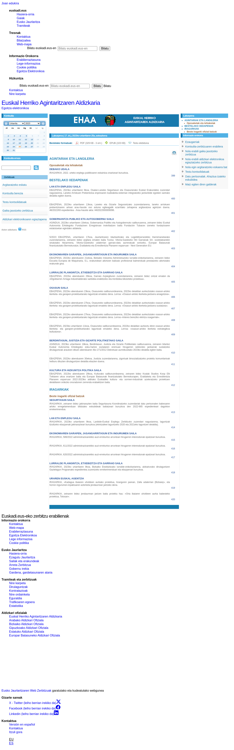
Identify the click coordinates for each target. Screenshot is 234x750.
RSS (22, 230)
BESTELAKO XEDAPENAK (198, 126)
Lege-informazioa (28, 63)
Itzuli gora (15, 732)
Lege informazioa (20, 539)
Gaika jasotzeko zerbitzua (17, 210)
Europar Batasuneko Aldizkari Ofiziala (34, 635)
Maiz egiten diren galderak (200, 184)
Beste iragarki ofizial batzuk (202, 131)
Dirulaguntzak (18, 587)
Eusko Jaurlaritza (28, 22)
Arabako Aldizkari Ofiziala (26, 620)
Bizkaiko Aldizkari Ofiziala (26, 624)
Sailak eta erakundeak (24, 561)
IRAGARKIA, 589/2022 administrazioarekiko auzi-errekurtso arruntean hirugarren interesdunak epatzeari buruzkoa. (107, 437)
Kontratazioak (18, 590)
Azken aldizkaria (9, 230)
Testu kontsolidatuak (14, 202)
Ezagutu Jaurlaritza (22, 557)
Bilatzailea (24, 40)
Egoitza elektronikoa (15, 108)
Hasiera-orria (25, 14)
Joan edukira (10, 3)
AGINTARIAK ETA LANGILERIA (201, 120)
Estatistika (16, 605)
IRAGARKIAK (191, 129)
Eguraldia (15, 598)
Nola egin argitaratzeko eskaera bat (206, 167)
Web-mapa (24, 44)
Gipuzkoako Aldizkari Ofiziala (28, 627)
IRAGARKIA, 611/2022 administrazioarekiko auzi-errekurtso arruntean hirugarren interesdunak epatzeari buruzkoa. (107, 445)
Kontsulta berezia (12, 193)
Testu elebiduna (141, 143)
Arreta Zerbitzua (20, 565)
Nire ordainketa (19, 594)
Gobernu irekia (19, 568)
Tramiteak (23, 25)
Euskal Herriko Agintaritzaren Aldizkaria (51, 102)
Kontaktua (23, 36)
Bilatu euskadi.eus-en (41, 48)
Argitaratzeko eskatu (14, 184)
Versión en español (22, 724)
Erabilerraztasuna (28, 59)
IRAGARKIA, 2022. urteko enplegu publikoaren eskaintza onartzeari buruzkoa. (89, 173)
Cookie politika (26, 67)
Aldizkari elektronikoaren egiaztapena (24, 219)
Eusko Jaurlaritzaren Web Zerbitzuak (26, 690)
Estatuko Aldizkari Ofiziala (26, 631)
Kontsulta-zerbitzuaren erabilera (204, 146)
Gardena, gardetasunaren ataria (30, 572)
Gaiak (21, 18)
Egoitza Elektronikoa (30, 71)
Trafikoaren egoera (22, 602)
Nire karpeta (17, 94)
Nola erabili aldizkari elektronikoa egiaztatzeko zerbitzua (204, 161)
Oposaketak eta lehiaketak (201, 123)
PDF (91, 143)
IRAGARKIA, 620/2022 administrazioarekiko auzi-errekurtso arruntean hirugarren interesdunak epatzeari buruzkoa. (107, 454)
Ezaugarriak (192, 141)
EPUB (117, 143)
